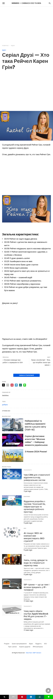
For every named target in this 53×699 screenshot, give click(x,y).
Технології (28, 470)
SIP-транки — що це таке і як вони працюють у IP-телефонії (36, 587)
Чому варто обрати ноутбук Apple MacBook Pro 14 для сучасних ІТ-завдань (36, 615)
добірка (5, 404)
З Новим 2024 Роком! (36, 451)
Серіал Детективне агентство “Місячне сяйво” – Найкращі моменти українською (36, 441)
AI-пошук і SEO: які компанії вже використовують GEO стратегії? (34, 537)
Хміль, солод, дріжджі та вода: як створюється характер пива (35, 563)
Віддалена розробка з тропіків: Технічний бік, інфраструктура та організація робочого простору (35, 506)
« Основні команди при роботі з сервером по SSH (13, 361)
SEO (25, 528)
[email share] (7, 385)
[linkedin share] (16, 385)
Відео (13, 45)
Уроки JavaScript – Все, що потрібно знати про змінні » (40, 362)
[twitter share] (3, 385)
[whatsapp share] (20, 385)
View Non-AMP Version (33, 653)
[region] (26, 24)
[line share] (24, 385)
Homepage (5, 45)
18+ (25, 555)
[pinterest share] (12, 385)
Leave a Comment (26, 375)
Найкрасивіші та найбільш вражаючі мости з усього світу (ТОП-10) (35, 425)
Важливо (27, 496)
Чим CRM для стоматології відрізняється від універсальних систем (37, 477)
